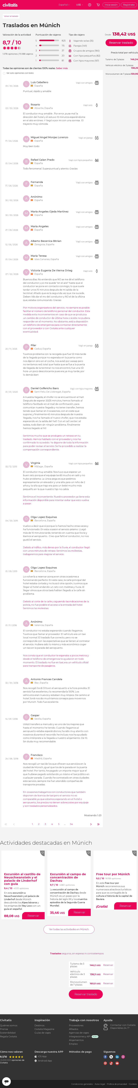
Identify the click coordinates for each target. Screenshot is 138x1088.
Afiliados (73, 1029)
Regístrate (129, 4)
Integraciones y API (80, 1036)
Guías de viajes (42, 1033)
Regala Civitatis (8, 1036)
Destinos (39, 1025)
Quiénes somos (8, 1025)
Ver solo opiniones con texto (20, 73)
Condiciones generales (82, 1084)
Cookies (133, 1084)
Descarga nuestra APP (48, 1051)
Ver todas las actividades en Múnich (69, 929)
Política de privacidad (117, 1084)
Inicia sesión (111, 4)
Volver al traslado (11, 16)
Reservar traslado (121, 42)
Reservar (108, 965)
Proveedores (76, 1025)
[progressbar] (49, 40)
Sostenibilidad (7, 1033)
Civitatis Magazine (44, 1029)
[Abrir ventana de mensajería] (6, 1081)
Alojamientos (76, 1040)
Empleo (73, 1044)
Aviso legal (100, 1084)
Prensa (4, 1029)
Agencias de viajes (79, 1033)
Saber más (62, 68)
